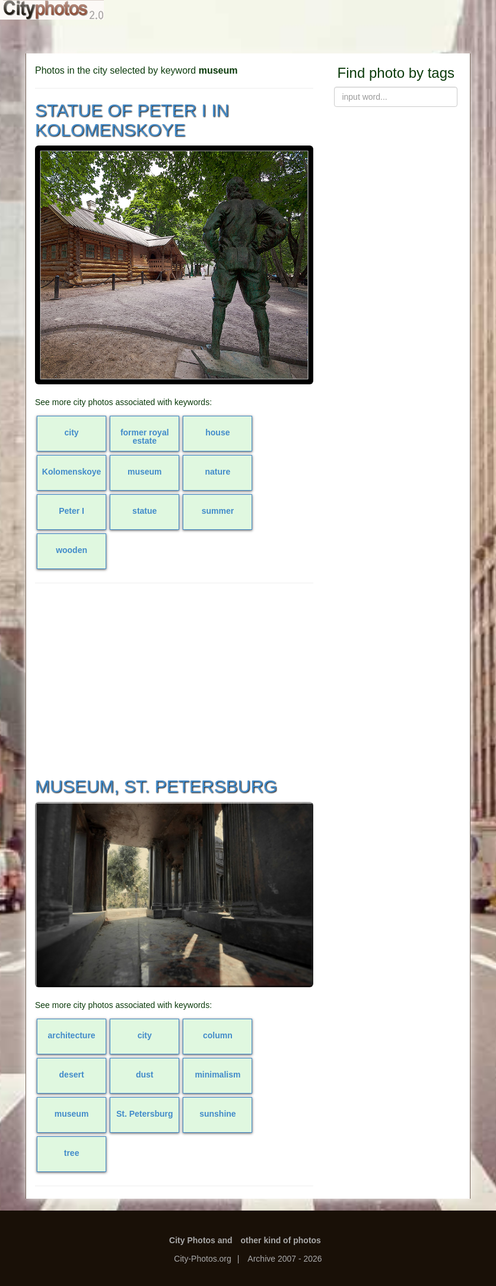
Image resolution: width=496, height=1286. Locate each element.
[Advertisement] (174, 678)
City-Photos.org (202, 1258)
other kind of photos (281, 1240)
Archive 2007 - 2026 (284, 1258)
